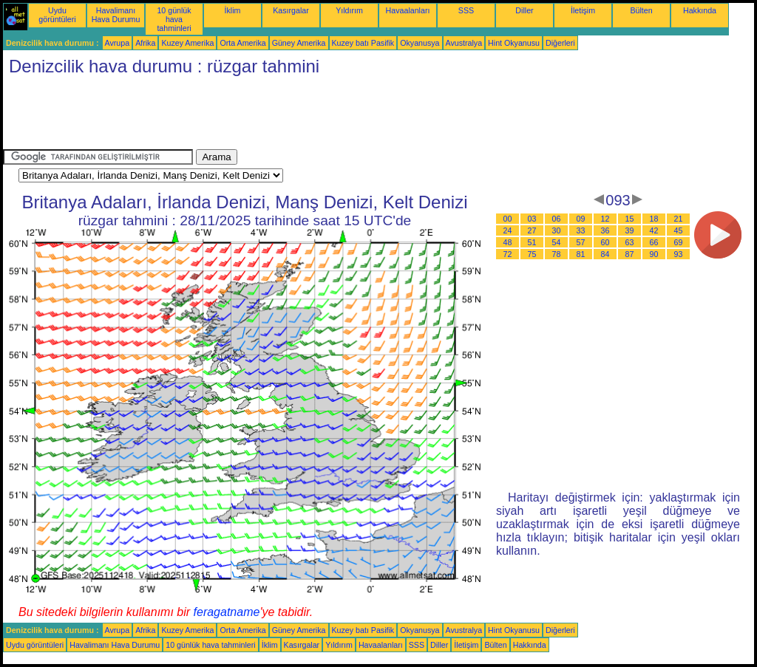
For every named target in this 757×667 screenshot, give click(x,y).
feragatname (227, 612)
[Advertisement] (272, 116)
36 (605, 230)
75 (532, 254)
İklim (233, 10)
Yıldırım (349, 10)
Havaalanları (408, 10)
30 (556, 230)
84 (605, 254)
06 (556, 218)
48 (507, 242)
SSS (466, 10)
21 (678, 218)
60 (605, 242)
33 (581, 230)
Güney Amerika (299, 42)
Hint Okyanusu (514, 42)
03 (532, 218)
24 (507, 230)
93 (678, 254)
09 (581, 218)
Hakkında (699, 10)
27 (532, 230)
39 (629, 230)
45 (678, 230)
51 (532, 242)
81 (581, 254)
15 (629, 218)
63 (629, 242)
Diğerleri (560, 42)
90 (654, 254)
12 (605, 218)
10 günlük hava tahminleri (174, 19)
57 (581, 242)
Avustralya (464, 42)
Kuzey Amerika (187, 42)
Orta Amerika (242, 42)
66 (654, 242)
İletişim (583, 10)
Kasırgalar (291, 10)
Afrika (145, 42)
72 (507, 254)
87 (629, 254)
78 (556, 254)
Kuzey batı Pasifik (363, 42)
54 (556, 242)
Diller (524, 10)
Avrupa (117, 42)
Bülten (641, 10)
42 (654, 230)
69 (678, 242)
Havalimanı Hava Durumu (116, 15)
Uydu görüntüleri (56, 15)
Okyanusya (419, 42)
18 (654, 218)
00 (507, 218)
